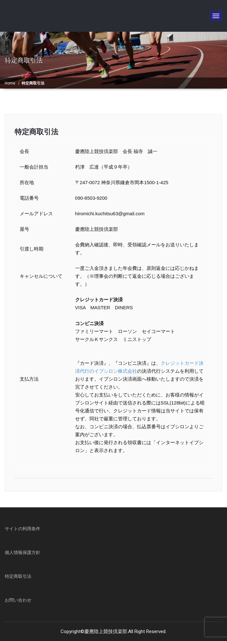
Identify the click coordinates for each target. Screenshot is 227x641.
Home (10, 83)
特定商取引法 (36, 132)
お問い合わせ (18, 600)
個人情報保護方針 (22, 552)
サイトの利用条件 (22, 528)
